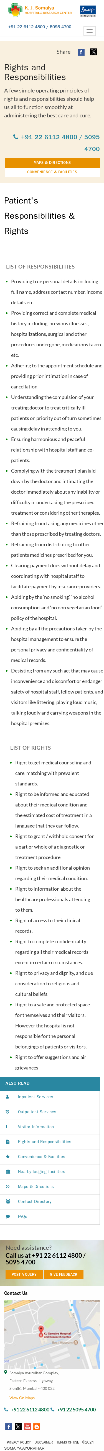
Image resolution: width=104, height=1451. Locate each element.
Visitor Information (30, 1127)
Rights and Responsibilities (39, 1142)
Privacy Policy (19, 1443)
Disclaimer (44, 1443)
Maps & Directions (30, 1187)
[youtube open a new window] (27, 1426)
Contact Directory (29, 1202)
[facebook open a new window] (81, 52)
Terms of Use (68, 1443)
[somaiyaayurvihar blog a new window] (36, 1426)
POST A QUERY (24, 1275)
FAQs (16, 1217)
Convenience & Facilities (35, 1157)
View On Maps (22, 1397)
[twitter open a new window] (93, 52)
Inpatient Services (29, 1098)
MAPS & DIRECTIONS (52, 163)
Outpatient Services (31, 1112)
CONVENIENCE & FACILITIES (52, 172)
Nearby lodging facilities (35, 1172)
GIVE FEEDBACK (63, 1275)
